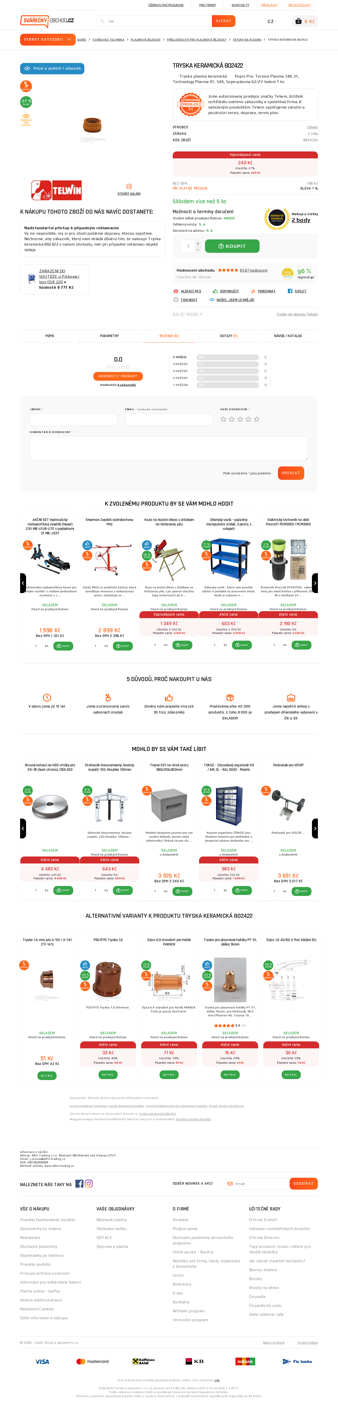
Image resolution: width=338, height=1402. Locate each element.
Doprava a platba (112, 1246)
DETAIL (47, 1075)
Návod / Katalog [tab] (288, 336)
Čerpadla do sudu (265, 1305)
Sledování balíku (112, 1228)
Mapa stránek (274, 1343)
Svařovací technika (108, 39)
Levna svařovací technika (88, 1106)
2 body (301, 219)
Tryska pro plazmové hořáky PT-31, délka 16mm (230, 942)
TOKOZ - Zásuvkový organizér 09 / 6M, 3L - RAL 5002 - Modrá (229, 767)
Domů (81, 39)
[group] (50, 583)
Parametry (109, 336)
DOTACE (104, 1237)
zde (217, 1380)
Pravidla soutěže (35, 1264)
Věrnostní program (165, 5)
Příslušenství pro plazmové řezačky (196, 39)
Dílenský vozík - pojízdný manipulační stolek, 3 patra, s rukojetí (228, 524)
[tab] (169, 336)
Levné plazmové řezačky (126, 1106)
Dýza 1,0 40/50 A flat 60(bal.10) (291, 940)
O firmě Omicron (264, 1237)
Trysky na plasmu (247, 39)
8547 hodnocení (254, 270)
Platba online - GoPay (40, 1291)
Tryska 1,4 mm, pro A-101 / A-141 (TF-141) (47, 942)
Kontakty (240, 5)
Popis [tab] (49, 336)
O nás (178, 1293)
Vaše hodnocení (235, 409)
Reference (182, 1284)
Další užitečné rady (266, 1314)
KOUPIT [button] (66, 646)
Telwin (312, 127)
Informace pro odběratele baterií (50, 1282)
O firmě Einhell (263, 1219)
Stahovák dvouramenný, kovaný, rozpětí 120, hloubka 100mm (110, 767)
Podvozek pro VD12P (288, 765)
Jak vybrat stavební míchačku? (277, 1261)
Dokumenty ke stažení (40, 1228)
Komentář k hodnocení (51, 432)
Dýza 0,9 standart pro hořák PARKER (169, 942)
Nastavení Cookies (37, 1309)
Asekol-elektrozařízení (41, 1300)
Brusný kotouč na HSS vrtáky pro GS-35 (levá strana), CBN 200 (50, 767)
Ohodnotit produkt (118, 376)
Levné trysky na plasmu (226, 1106)
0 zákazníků (126, 385)
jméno (36, 409)
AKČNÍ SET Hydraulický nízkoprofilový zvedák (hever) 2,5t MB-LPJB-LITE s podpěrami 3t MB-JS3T (50, 526)
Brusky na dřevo (264, 1287)
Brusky (255, 1278)
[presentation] (67, 473)
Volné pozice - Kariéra (193, 1252)
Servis (178, 1275)
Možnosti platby (112, 1219)
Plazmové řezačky (146, 39)
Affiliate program (188, 1311)
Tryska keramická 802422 (157, 1114)
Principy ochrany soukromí (44, 1273)
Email (146, 409)
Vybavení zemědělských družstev (279, 1228)
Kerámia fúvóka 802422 (193, 1119)
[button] (63, 646)
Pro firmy (207, 5)
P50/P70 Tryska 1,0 (108, 940)
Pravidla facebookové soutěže (47, 1219)
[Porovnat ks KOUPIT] (36, 646)
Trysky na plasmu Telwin (297, 314)
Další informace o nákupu (44, 1318)
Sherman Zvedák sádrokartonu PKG (110, 522)
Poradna (180, 1219)
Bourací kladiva (263, 1269)
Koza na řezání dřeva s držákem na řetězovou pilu (169, 522)
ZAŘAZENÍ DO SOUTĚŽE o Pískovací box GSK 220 (59, 276)
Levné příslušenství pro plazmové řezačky (176, 1106)
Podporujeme (185, 1228)
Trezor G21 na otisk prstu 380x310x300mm (169, 767)
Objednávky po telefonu (42, 1255)
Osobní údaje (307, 1343)
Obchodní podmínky (38, 1246)
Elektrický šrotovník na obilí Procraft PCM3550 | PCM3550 (288, 522)
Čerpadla (257, 1296)
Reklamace (30, 1237)
